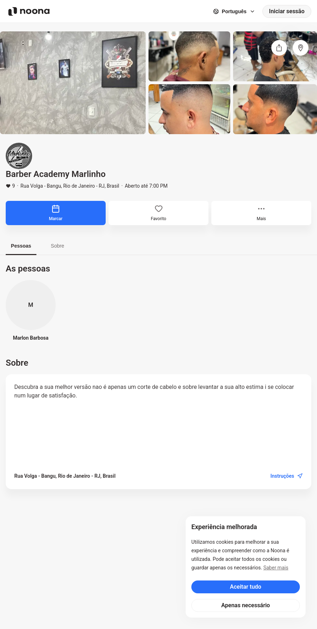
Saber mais (275, 567)
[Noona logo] (29, 11)
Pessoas (21, 246)
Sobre (57, 246)
